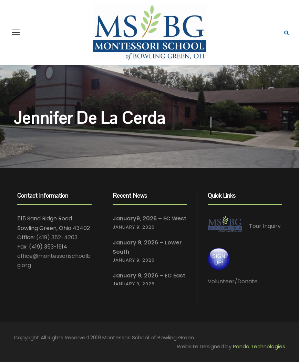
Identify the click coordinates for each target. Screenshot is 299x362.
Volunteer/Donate (233, 281)
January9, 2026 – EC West (149, 218)
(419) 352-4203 (57, 237)
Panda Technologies (259, 346)
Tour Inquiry (265, 226)
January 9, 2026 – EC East (149, 275)
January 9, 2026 (134, 227)
